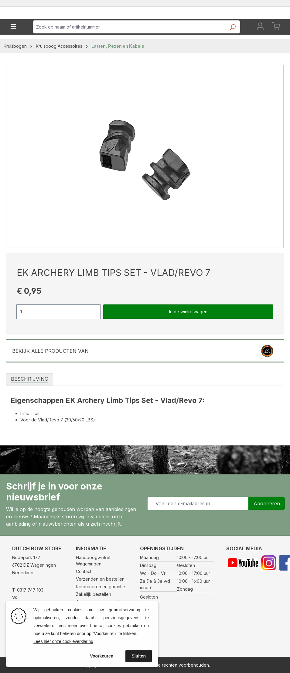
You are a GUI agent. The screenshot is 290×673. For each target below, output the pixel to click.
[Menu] (13, 47)
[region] (145, 177)
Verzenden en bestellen (100, 579)
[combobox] (129, 48)
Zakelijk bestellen (93, 594)
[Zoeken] (233, 50)
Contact (83, 571)
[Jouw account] (260, 48)
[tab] (29, 400)
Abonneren (267, 503)
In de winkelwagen (188, 332)
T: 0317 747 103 (27, 589)
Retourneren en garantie (100, 586)
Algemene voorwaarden (100, 601)
